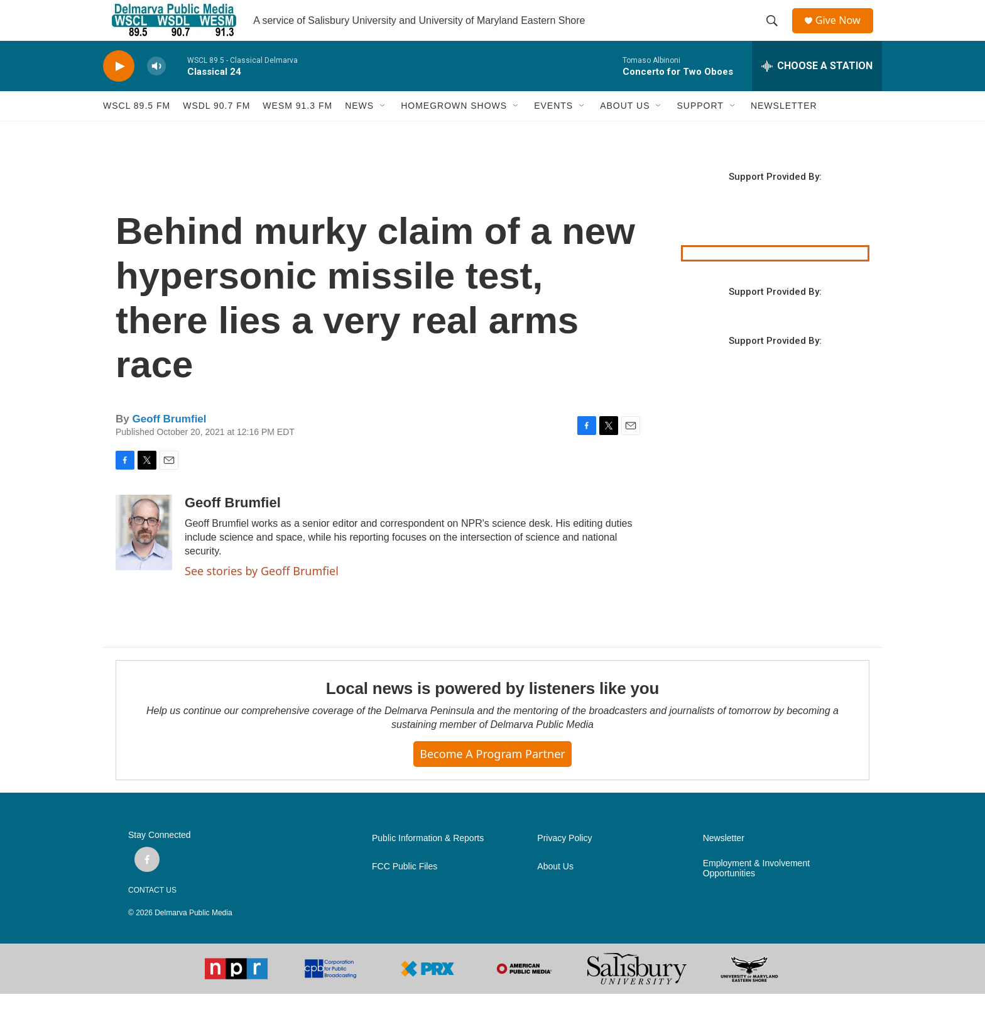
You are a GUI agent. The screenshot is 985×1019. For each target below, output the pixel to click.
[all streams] (817, 91)
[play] (119, 91)
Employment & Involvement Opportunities (756, 893)
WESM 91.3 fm (297, 131)
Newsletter (723, 863)
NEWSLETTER (784, 131)
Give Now (844, 33)
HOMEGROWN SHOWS (454, 131)
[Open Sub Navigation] (383, 131)
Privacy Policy (564, 863)
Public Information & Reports (428, 863)
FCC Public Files (404, 891)
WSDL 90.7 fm (216, 131)
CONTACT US (152, 915)
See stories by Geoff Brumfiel (262, 595)
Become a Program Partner (492, 778)
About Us (555, 891)
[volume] (156, 91)
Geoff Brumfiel (169, 444)
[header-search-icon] (776, 33)
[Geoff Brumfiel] (144, 557)
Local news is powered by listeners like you (492, 713)
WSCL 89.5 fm (136, 131)
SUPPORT (700, 131)
